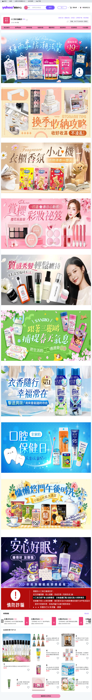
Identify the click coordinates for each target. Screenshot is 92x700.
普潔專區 (74, 27)
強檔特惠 (40, 27)
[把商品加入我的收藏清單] (28, 670)
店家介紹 (60, 17)
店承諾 (73, 17)
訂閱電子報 (79, 17)
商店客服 (85, 17)
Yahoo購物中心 (12, 7)
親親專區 (63, 27)
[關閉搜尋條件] (29, 7)
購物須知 (67, 17)
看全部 (86, 613)
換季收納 (18, 27)
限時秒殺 (29, 27)
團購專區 (52, 27)
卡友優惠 (85, 27)
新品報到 (7, 27)
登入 (62, 7)
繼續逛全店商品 (46, 696)
